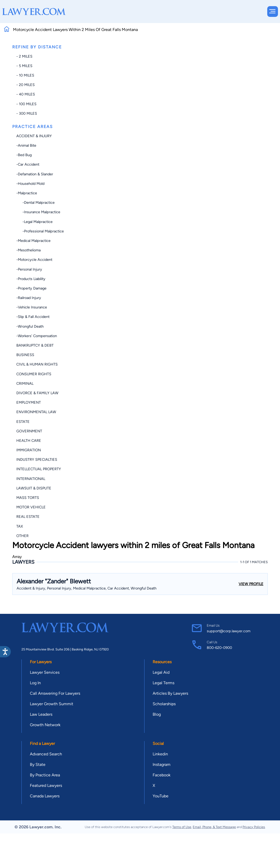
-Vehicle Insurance (31, 307)
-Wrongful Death (30, 326)
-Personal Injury (29, 269)
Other (22, 535)
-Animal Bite (26, 145)
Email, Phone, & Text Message (214, 827)
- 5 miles (24, 65)
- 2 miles (24, 56)
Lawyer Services (44, 672)
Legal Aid (161, 672)
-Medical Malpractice (33, 240)
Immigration (28, 450)
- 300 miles (26, 113)
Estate (23, 421)
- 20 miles (25, 84)
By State (37, 764)
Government (29, 431)
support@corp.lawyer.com (228, 631)
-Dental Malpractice (35, 202)
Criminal (24, 383)
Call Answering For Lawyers (55, 693)
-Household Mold (30, 183)
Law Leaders (41, 714)
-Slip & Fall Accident (33, 316)
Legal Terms (163, 682)
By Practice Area (45, 775)
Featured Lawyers (46, 785)
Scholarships (164, 703)
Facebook (162, 775)
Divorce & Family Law (37, 393)
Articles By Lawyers (170, 693)
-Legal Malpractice (34, 221)
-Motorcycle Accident (34, 259)
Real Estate (28, 516)
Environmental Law (36, 412)
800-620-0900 (219, 647)
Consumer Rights (33, 374)
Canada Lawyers (44, 796)
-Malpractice (26, 193)
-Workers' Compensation (36, 336)
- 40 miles (25, 94)
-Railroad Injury (28, 297)
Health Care (28, 440)
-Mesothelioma (28, 250)
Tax (19, 526)
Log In (35, 682)
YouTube (160, 796)
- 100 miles (26, 104)
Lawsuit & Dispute (33, 488)
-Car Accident (27, 164)
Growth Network (45, 724)
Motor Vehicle (31, 507)
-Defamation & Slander (34, 174)
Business (25, 354)
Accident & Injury (34, 136)
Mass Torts (27, 497)
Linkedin (160, 754)
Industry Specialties (36, 459)
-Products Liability (30, 278)
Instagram (162, 764)
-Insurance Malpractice (38, 212)
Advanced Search (46, 754)
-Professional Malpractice (40, 231)
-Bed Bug (24, 155)
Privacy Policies (253, 827)
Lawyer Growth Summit (51, 703)
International (30, 478)
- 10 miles (25, 75)
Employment (28, 402)
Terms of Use (181, 827)
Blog (157, 714)
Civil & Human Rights (37, 364)
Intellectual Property (38, 469)
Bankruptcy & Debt (35, 345)
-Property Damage (31, 288)
